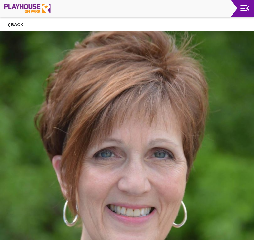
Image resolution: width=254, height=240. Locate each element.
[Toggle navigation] (245, 8)
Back (17, 24)
